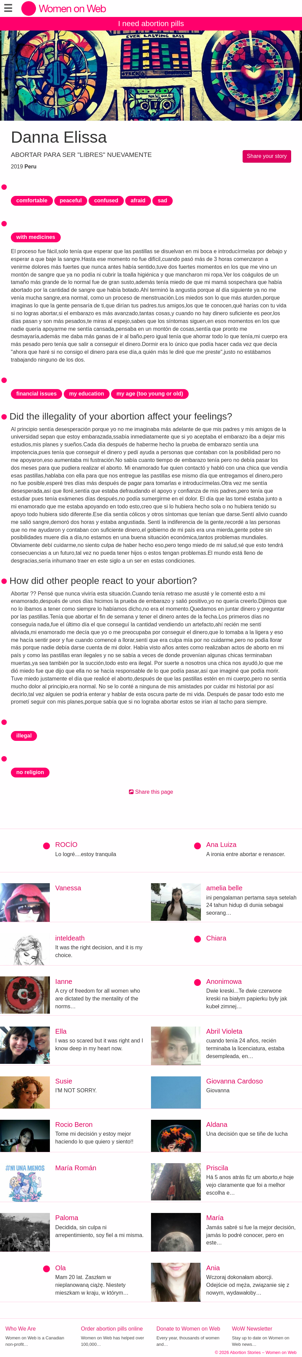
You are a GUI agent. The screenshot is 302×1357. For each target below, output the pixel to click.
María (215, 1217)
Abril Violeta (224, 1031)
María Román (75, 1168)
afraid (138, 200)
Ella (61, 1031)
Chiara (216, 938)
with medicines (35, 237)
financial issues (36, 394)
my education (86, 394)
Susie (63, 1081)
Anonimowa (224, 981)
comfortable (32, 200)
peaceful (71, 200)
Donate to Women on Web (188, 1329)
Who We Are (20, 1329)
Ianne (63, 981)
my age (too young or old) (149, 394)
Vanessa (68, 888)
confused (106, 200)
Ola (60, 1268)
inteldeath (70, 938)
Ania (213, 1268)
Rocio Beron (74, 1124)
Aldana (216, 1124)
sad (162, 200)
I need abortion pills (151, 23)
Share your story (267, 156)
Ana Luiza (221, 844)
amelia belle (224, 888)
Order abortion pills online (112, 1329)
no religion (30, 772)
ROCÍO (66, 844)
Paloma (66, 1217)
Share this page (151, 792)
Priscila (217, 1168)
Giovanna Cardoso (234, 1081)
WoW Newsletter (252, 1329)
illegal (24, 735)
